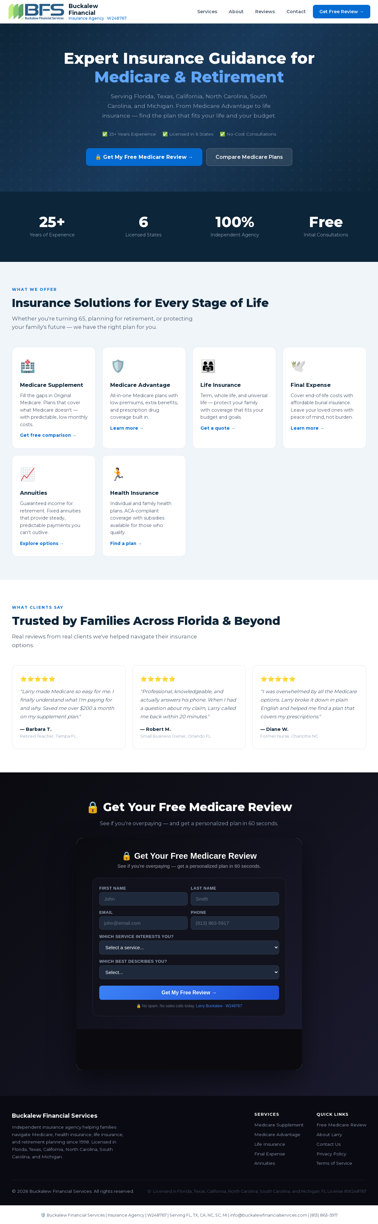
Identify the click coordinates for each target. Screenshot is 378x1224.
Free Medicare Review (341, 1124)
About (236, 11)
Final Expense (269, 1153)
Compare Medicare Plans (249, 157)
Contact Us (328, 1144)
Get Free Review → (341, 11)
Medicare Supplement (279, 1124)
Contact (296, 11)
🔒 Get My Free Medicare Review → (144, 157)
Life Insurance (269, 1144)
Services (207, 11)
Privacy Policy (331, 1153)
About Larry (329, 1134)
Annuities (264, 1163)
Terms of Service (334, 1163)
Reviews (265, 11)
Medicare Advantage (277, 1134)
